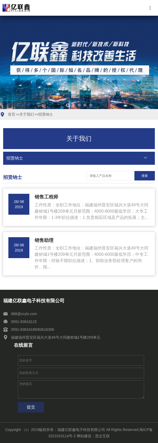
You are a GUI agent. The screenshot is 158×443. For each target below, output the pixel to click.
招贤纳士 (45, 114)
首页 (11, 114)
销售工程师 (46, 197)
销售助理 (44, 240)
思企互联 (102, 436)
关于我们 (26, 114)
